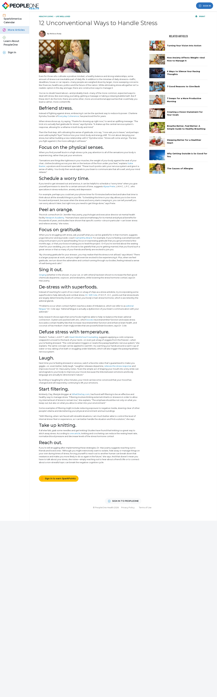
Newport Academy (55, 217)
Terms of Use (145, 507)
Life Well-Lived (63, 16)
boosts (89, 319)
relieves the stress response (117, 366)
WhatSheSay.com (81, 394)
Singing (42, 275)
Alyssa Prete (109, 186)
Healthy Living (46, 16)
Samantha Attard (83, 238)
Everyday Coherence (68, 116)
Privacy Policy (128, 507)
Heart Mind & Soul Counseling (83, 337)
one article (75, 433)
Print (200, 16)
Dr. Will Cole (91, 295)
